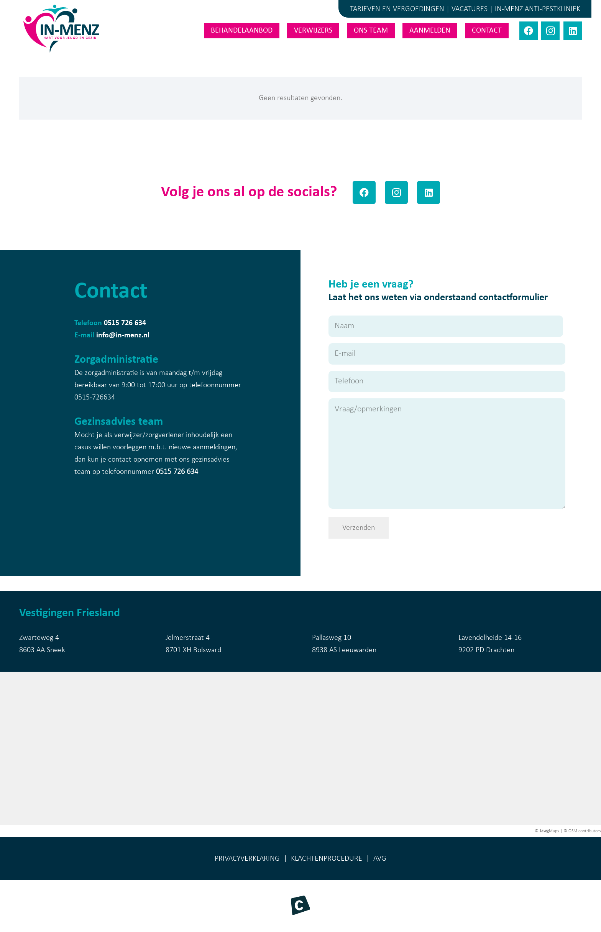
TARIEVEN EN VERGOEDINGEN (397, 9)
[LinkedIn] (572, 30)
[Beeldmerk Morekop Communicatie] (300, 905)
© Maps (547, 831)
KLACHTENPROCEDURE (326, 859)
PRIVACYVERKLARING (247, 859)
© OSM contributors (582, 831)
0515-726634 (94, 397)
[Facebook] (528, 30)
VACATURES (470, 9)
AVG (379, 859)
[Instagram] (550, 30)
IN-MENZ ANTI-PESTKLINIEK (537, 9)
